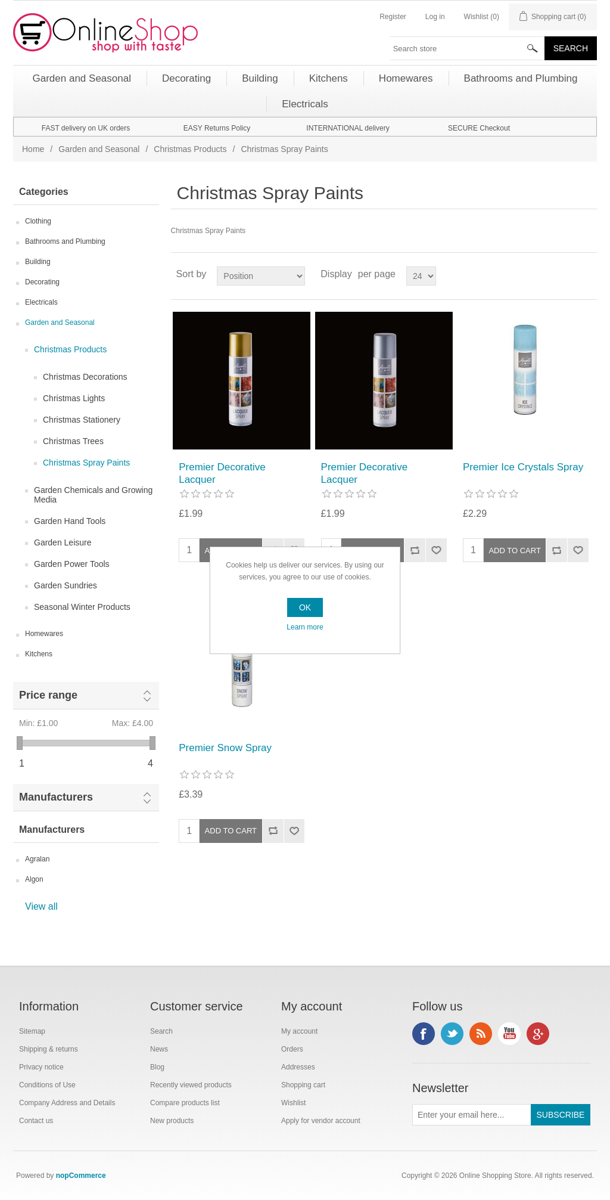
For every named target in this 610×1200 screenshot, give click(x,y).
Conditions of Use (47, 1085)
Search (161, 1031)
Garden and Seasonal (98, 149)
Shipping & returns (48, 1049)
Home (33, 149)
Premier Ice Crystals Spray (523, 467)
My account (299, 1031)
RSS (480, 1033)
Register (392, 17)
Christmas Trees (73, 441)
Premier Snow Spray (225, 748)
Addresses (298, 1067)
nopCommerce (81, 1175)
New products (172, 1121)
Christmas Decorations (85, 377)
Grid (565, 274)
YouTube (509, 1033)
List (587, 274)
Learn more (305, 627)
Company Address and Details (67, 1103)
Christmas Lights (74, 398)
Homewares (44, 634)
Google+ (538, 1033)
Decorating (42, 282)
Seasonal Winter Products (82, 607)
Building (38, 262)
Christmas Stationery (81, 419)
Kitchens (38, 654)
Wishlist (293, 1103)
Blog (157, 1067)
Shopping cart (303, 1085)
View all (41, 906)
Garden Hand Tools (69, 521)
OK (305, 607)
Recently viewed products (191, 1085)
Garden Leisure (63, 542)
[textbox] (467, 48)
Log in (435, 17)
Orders (292, 1049)
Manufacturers (56, 797)
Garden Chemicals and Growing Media (93, 494)
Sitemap (32, 1031)
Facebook (423, 1033)
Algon (34, 879)
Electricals (41, 302)
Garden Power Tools (72, 564)
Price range (48, 695)
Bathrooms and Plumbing (65, 241)
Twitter (452, 1033)
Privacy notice (41, 1067)
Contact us (36, 1121)
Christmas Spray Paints (86, 462)
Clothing (38, 221)
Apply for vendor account (320, 1121)
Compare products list (185, 1103)
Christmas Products (190, 149)
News (159, 1049)
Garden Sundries (65, 585)
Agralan (37, 859)
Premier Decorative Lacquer (222, 473)
